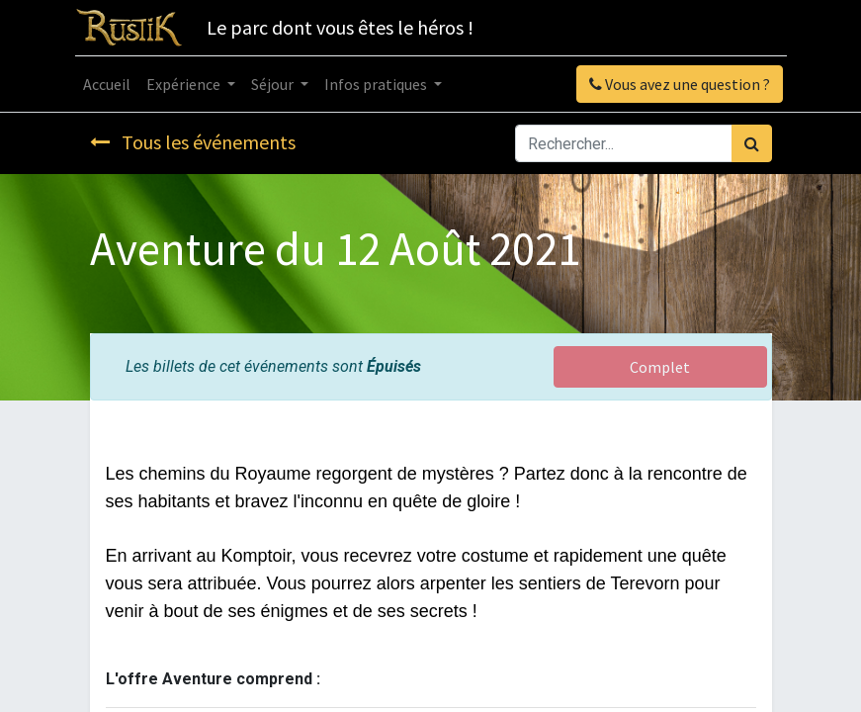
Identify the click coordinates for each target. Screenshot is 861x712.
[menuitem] (106, 84)
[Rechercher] (752, 143)
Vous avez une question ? (679, 84)
